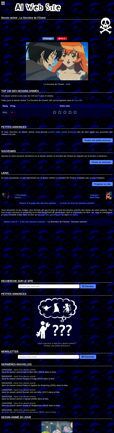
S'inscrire (88, 357)
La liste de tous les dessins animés (77, 203)
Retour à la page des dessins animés (38, 203)
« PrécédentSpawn (20, 196)
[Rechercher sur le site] (49, 286)
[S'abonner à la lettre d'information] (48, 357)
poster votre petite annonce (62, 132)
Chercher (88, 286)
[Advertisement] (57, 255)
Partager (48, 39)
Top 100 (78, 100)
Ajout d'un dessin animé (25, 370)
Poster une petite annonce (98, 140)
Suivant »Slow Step (94, 196)
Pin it (62, 39)
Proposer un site (102, 184)
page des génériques (50, 215)
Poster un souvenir (101, 162)
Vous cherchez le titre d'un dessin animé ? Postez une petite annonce (57, 321)
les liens (73, 215)
